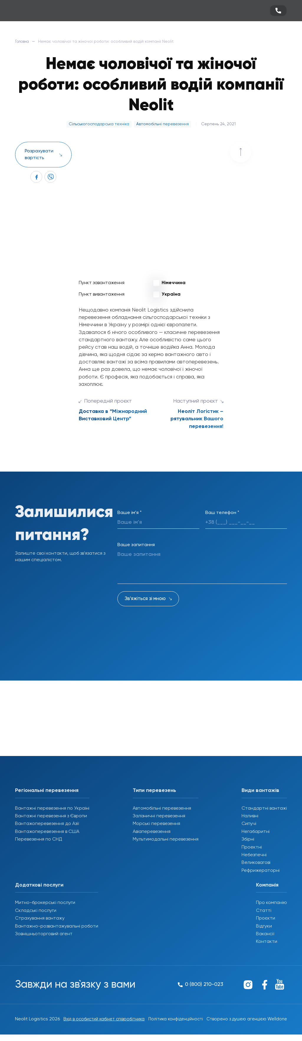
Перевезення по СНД (38, 839)
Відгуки (264, 926)
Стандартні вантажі (264, 808)
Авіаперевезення (151, 831)
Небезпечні (254, 855)
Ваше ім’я (129, 512)
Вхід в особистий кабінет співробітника (89, 1022)
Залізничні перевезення (159, 816)
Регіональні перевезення (46, 790)
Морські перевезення (156, 823)
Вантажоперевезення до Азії (47, 823)
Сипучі (249, 823)
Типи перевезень (154, 790)
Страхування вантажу (40, 918)
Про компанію (271, 902)
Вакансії (265, 934)
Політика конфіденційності (166, 1022)
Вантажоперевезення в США (47, 831)
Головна (23, 41)
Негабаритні (256, 831)
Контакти (266, 941)
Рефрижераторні (261, 870)
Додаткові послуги (39, 885)
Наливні (250, 816)
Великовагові (256, 862)
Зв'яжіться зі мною (145, 598)
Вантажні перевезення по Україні (52, 808)
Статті (263, 910)
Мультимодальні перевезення (165, 839)
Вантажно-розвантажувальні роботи (56, 926)
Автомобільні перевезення (162, 808)
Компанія (267, 885)
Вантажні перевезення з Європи (51, 816)
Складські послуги (35, 910)
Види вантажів (260, 790)
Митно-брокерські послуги (45, 902)
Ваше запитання (136, 545)
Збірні (248, 839)
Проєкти (265, 918)
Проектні (252, 847)
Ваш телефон (222, 512)
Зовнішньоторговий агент (44, 934)
